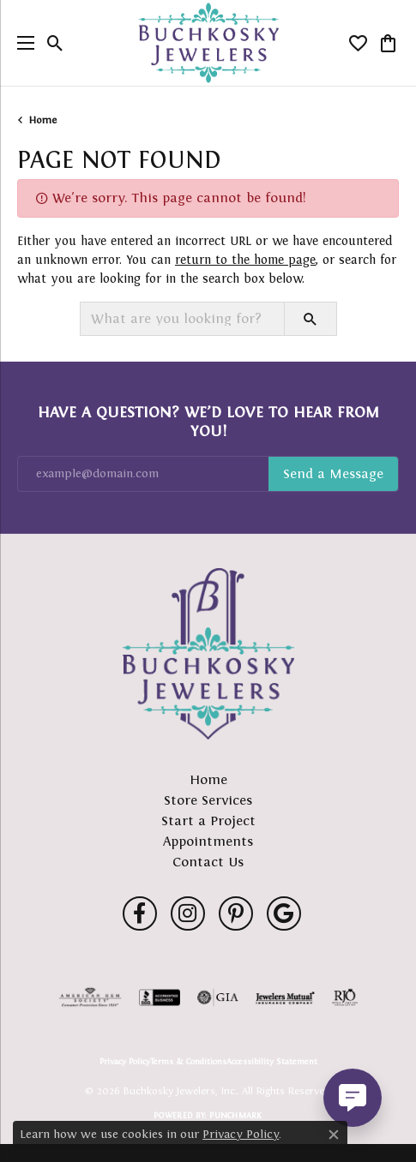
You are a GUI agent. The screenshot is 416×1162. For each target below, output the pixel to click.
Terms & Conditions (188, 1061)
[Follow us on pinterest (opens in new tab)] (236, 913)
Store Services (208, 800)
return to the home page (245, 260)
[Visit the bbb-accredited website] (159, 997)
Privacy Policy (124, 1061)
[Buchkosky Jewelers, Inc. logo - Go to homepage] (208, 43)
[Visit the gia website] (217, 997)
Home (43, 120)
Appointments (208, 841)
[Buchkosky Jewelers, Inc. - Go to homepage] (208, 654)
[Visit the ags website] (90, 997)
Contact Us (208, 861)
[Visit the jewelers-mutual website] (285, 997)
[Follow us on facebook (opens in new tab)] (140, 913)
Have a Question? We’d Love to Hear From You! (208, 422)
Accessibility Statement (271, 1061)
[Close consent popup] (334, 1134)
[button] (55, 43)
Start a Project (208, 820)
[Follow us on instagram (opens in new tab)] (188, 913)
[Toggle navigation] (21, 43)
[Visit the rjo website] (345, 997)
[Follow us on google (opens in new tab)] (284, 913)
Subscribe (333, 474)
